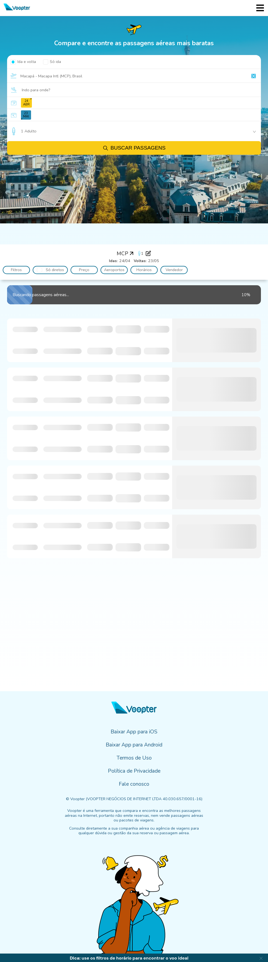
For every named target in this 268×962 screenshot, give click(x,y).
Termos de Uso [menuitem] (134, 757)
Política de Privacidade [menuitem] (134, 771)
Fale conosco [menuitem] (134, 784)
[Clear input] (253, 76)
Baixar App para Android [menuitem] (134, 744)
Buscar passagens (134, 148)
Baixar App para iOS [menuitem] (134, 731)
